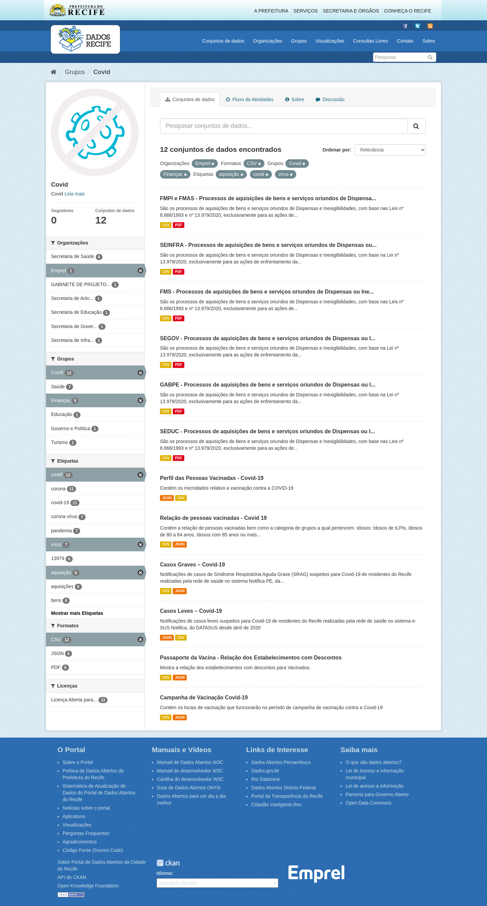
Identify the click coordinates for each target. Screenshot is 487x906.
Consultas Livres (370, 41)
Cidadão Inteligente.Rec (276, 804)
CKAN (168, 862)
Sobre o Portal (78, 762)
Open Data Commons (368, 803)
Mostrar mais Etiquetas (77, 613)
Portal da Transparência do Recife (287, 796)
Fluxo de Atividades (249, 99)
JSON (167, 498)
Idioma (164, 873)
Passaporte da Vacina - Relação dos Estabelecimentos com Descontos (251, 657)
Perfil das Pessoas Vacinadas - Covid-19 (211, 478)
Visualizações (330, 41)
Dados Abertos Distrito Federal (283, 787)
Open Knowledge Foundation (88, 885)
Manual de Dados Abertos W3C (190, 762)
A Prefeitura (271, 11)
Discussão (330, 99)
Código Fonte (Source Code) (93, 850)
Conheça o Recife (407, 11)
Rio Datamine (265, 779)
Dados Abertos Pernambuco (280, 762)
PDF (178, 225)
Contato (405, 41)
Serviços (306, 11)
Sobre (428, 41)
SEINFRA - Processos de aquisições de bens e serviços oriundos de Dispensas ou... (268, 245)
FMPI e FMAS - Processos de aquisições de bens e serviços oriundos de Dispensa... (268, 198)
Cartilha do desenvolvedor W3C (190, 779)
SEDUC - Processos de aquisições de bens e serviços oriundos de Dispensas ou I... (267, 431)
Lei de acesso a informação (374, 786)
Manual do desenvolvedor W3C (190, 770)
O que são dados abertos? (373, 762)
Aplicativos (74, 816)
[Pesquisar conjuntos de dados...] (284, 126)
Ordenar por (336, 150)
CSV (165, 225)
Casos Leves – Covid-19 (191, 611)
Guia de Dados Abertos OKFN (189, 787)
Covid (101, 72)
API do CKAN (71, 877)
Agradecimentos (80, 841)
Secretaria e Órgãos (351, 11)
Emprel (316, 874)
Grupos (299, 41)
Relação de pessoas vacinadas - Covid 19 (213, 518)
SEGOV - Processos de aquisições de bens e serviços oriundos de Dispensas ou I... (267, 338)
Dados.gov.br (265, 770)
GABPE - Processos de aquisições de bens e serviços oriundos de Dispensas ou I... (267, 385)
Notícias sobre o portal (86, 808)
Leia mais (75, 193)
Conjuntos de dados (223, 41)
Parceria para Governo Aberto (377, 794)
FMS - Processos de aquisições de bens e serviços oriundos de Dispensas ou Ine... (267, 292)
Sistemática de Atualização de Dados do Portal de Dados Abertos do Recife (99, 792)
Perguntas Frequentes (86, 833)
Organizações (267, 41)
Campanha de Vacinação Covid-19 (204, 697)
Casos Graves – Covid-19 (192, 564)
